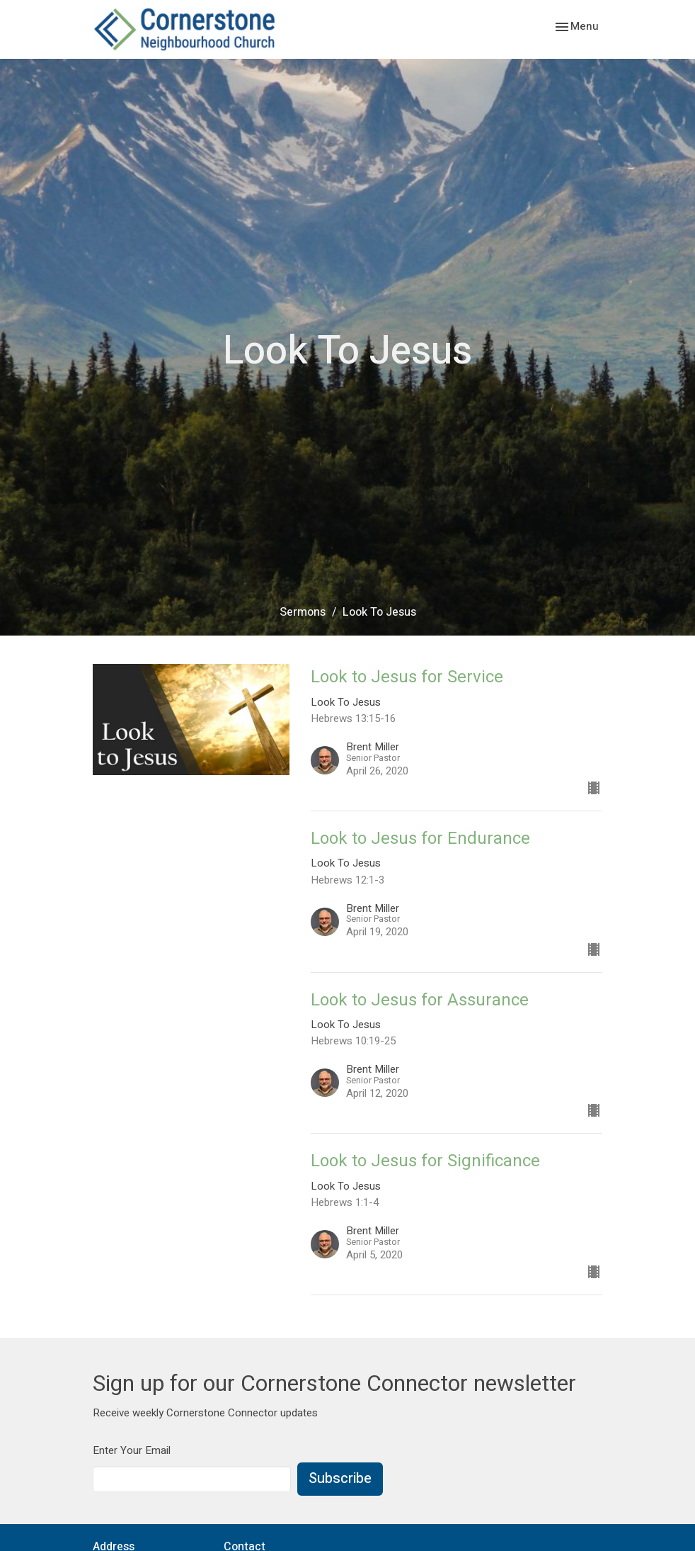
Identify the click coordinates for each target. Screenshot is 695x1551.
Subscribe (340, 1478)
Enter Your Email (132, 1450)
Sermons (303, 612)
